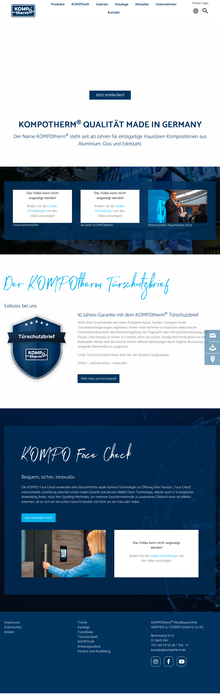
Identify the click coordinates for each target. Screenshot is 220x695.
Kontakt (114, 12)
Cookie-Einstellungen (43, 208)
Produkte (58, 4)
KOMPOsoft (80, 4)
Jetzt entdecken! (110, 95)
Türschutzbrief (87, 637)
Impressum (12, 622)
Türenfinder (85, 632)
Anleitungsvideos (89, 646)
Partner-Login (200, 3)
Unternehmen (166, 4)
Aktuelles (142, 4)
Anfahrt (9, 632)
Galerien (102, 4)
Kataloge (121, 4)
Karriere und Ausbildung (94, 651)
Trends (82, 622)
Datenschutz (13, 627)
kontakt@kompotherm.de (168, 650)
